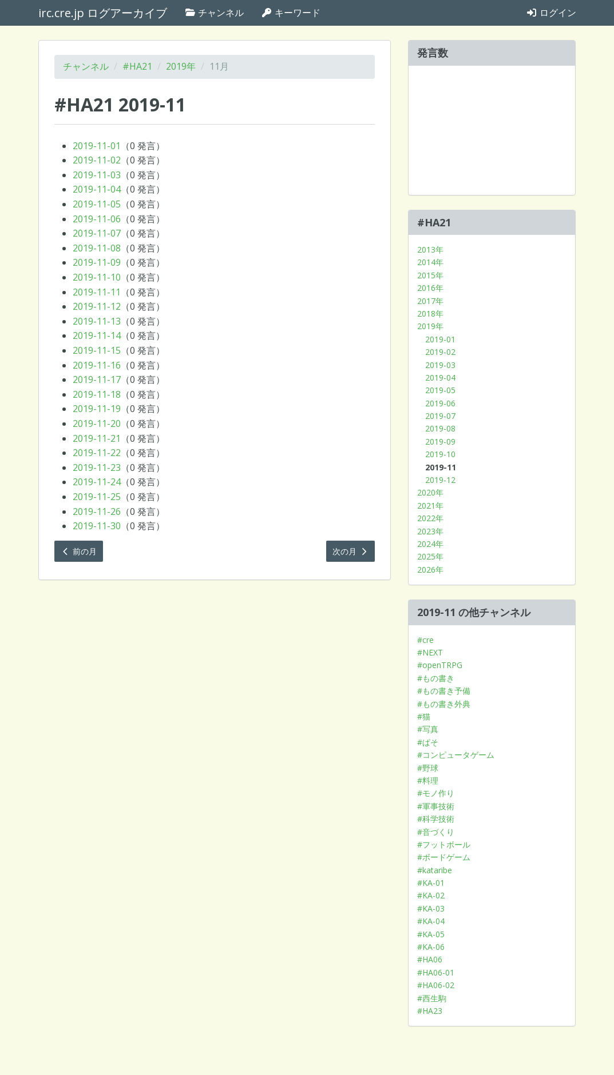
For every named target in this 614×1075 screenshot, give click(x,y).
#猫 (423, 716)
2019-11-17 (97, 379)
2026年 (430, 569)
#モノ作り (435, 793)
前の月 (79, 551)
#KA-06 (431, 946)
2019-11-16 (97, 365)
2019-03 (440, 364)
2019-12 (440, 479)
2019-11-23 (97, 467)
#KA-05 (431, 934)
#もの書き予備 (443, 690)
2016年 (430, 287)
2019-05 (440, 390)
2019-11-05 (97, 204)
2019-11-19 (97, 408)
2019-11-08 (97, 248)
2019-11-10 (97, 277)
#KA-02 (431, 895)
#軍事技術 (435, 806)
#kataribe (434, 870)
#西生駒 (431, 998)
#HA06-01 (435, 972)
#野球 (427, 767)
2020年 (430, 492)
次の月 (350, 551)
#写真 (427, 729)
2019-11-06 (97, 219)
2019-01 (440, 339)
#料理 (427, 780)
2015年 (430, 275)
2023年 (430, 531)
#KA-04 (431, 921)
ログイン (551, 12)
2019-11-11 (97, 292)
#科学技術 (435, 818)
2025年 (430, 556)
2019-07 (440, 415)
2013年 (430, 249)
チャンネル (214, 12)
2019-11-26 (97, 511)
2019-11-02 (97, 160)
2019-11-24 (97, 481)
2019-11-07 (97, 233)
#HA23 (429, 1010)
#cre (425, 639)
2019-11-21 (97, 438)
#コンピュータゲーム (455, 754)
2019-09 (440, 441)
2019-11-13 (97, 321)
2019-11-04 (97, 189)
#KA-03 (431, 908)
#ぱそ (427, 742)
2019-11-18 (97, 394)
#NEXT (430, 652)
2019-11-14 (97, 335)
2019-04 (440, 377)
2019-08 (440, 428)
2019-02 (440, 351)
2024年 (430, 543)
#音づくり (435, 831)
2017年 (430, 300)
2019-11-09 (97, 262)
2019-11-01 (97, 145)
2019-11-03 (97, 175)
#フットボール (443, 844)
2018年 (430, 313)
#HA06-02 (435, 985)
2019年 (181, 66)
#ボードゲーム (443, 857)
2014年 (430, 262)
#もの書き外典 (443, 703)
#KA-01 (431, 882)
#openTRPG (439, 665)
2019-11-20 (97, 423)
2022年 (430, 518)
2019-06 (440, 403)
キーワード (290, 12)
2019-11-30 (97, 525)
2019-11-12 (97, 306)
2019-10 (440, 454)
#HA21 (137, 66)
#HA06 (429, 959)
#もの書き (435, 678)
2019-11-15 (97, 350)
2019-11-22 (97, 452)
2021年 (430, 505)
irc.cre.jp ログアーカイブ (102, 13)
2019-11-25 (97, 496)
